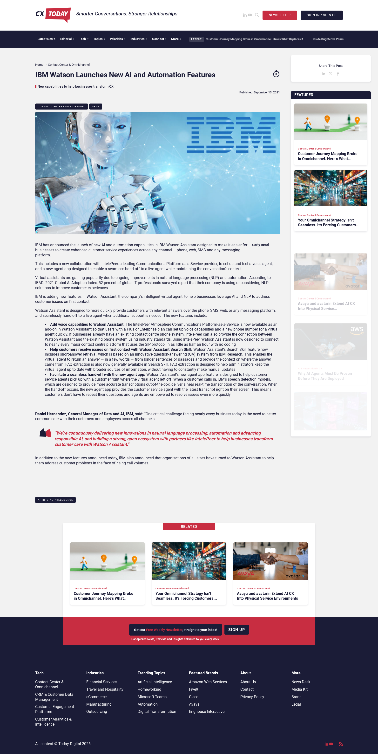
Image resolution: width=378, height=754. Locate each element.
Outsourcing (96, 711)
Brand (296, 697)
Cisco (193, 697)
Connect (159, 39)
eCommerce (96, 697)
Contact (247, 689)
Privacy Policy (252, 697)
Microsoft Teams (152, 697)
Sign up (236, 629)
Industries (138, 39)
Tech (83, 39)
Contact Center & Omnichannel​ (61, 106)
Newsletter (280, 15)
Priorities (117, 39)
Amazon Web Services (208, 682)
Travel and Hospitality (104, 689)
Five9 (193, 689)
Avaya (194, 704)
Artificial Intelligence (55, 500)
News (96, 106)
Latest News (46, 39)
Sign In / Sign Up (322, 15)
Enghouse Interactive (206, 711)
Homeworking (149, 689)
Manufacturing (99, 704)
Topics (99, 39)
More (176, 39)
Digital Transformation (157, 711)
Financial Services (101, 682)
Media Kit (299, 689)
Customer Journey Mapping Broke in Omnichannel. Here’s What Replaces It (253, 39)
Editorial (67, 39)
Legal (296, 704)
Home (39, 64)
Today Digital (69, 743)
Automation (148, 704)
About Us (248, 682)
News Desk (300, 682)
